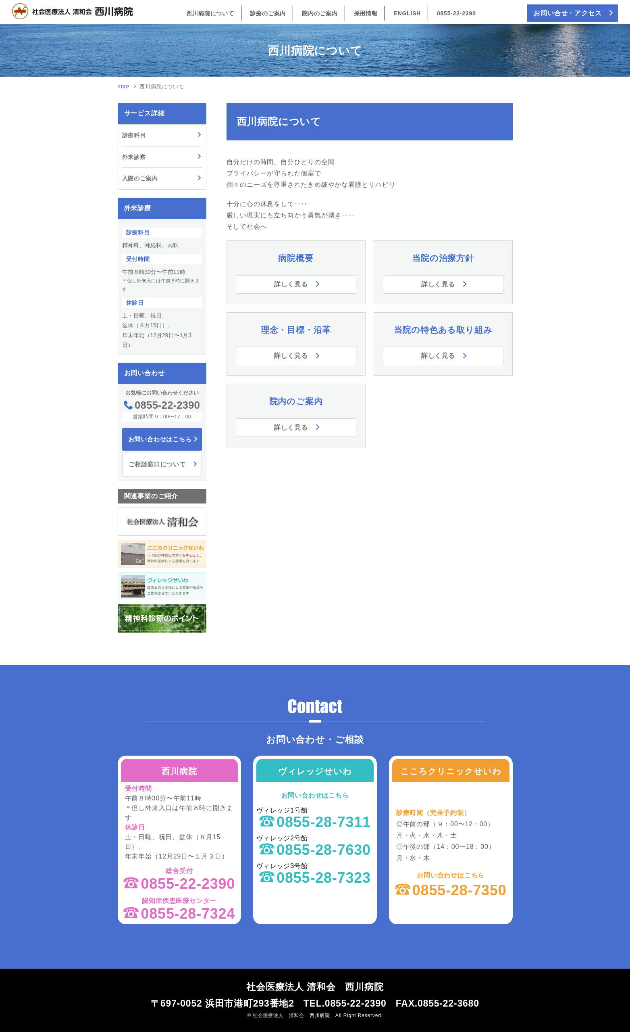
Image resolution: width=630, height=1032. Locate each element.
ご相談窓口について (157, 464)
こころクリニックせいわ (450, 771)
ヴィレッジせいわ (314, 771)
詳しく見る (291, 284)
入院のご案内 (140, 178)
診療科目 (134, 135)
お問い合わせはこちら (160, 439)
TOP (123, 87)
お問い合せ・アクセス (567, 13)
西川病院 (179, 771)
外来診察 (134, 157)
